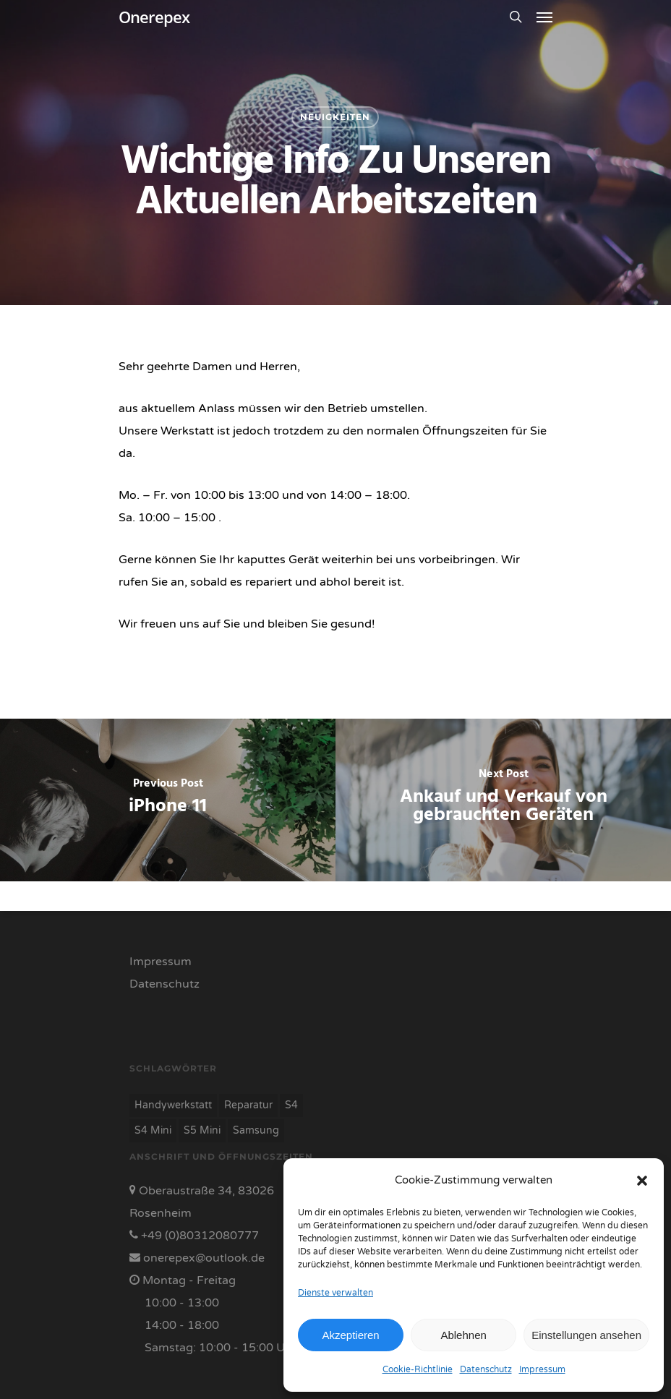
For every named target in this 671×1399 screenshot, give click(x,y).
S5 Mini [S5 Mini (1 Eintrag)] (202, 1130)
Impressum (542, 1369)
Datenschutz (486, 1369)
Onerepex (154, 17)
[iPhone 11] (168, 800)
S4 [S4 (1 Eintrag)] (291, 1105)
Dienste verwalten (335, 1293)
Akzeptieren (350, 1335)
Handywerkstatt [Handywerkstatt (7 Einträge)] (173, 1105)
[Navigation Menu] (544, 16)
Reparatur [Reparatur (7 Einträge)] (248, 1105)
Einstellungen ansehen (586, 1335)
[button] (642, 1180)
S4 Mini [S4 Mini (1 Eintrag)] (152, 1130)
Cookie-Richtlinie (417, 1369)
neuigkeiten (335, 116)
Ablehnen (463, 1335)
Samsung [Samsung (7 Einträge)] (256, 1130)
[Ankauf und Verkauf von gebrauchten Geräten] (503, 800)
